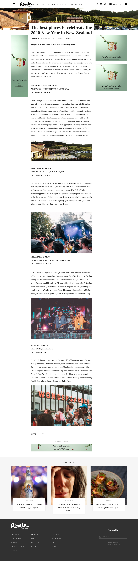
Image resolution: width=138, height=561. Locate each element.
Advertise (15, 542)
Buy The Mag (16, 538)
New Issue (41, 4)
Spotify (55, 546)
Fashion (51, 4)
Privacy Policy (17, 546)
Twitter (55, 542)
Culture (78, 4)
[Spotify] (105, 4)
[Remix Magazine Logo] (27, 4)
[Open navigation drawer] (14, 4)
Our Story (15, 534)
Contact (15, 550)
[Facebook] (97, 4)
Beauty (60, 4)
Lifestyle (69, 4)
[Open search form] (126, 4)
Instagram (56, 538)
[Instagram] (101, 4)
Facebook (56, 534)
